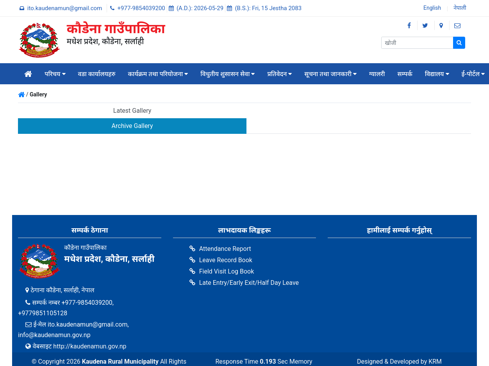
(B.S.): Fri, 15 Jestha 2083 (268, 8)
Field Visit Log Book (226, 256)
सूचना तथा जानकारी (330, 74)
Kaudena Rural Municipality (120, 346)
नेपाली (459, 8)
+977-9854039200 (142, 8)
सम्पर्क (405, 74)
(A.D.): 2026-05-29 (201, 8)
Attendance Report (225, 233)
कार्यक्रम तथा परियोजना (158, 74)
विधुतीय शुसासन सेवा (227, 74)
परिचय (55, 74)
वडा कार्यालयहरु (97, 74)
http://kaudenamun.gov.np (89, 331)
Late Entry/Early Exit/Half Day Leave (249, 267)
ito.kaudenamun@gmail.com (65, 8)
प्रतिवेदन (279, 74)
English (431, 8)
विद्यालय (437, 74)
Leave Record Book (225, 245)
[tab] (131, 111)
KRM (435, 346)
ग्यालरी (377, 74)
